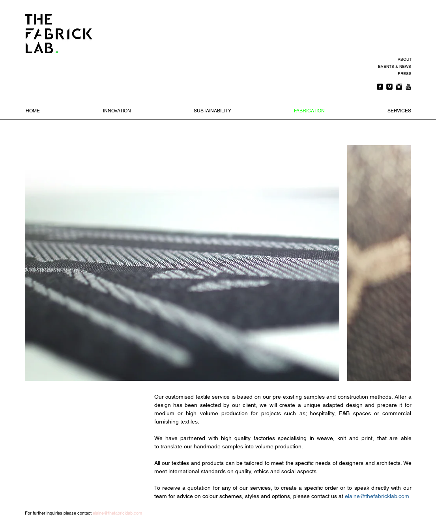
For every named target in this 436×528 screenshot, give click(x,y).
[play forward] (401, 263)
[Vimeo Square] (389, 87)
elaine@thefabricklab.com (377, 496)
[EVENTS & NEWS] (394, 66)
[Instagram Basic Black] (399, 87)
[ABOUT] (403, 59)
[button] (182, 263)
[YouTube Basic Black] (408, 87)
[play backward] (35, 263)
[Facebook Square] (380, 87)
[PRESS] (403, 73)
